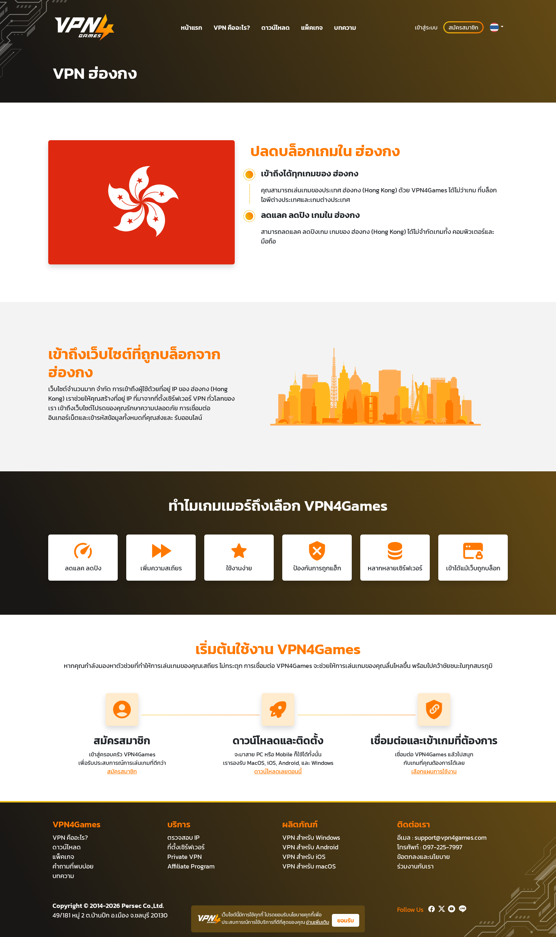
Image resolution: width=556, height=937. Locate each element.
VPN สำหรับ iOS (304, 856)
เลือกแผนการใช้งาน (434, 771)
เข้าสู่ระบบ (426, 27)
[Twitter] (440, 908)
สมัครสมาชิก (463, 27)
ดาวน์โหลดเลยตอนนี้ (278, 771)
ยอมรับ (345, 920)
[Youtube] (450, 908)
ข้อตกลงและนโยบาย (423, 856)
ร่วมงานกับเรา (415, 866)
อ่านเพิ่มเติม (317, 922)
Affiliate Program (191, 866)
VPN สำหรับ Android (310, 847)
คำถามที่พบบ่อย (73, 866)
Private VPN (184, 856)
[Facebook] (430, 908)
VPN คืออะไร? (231, 27)
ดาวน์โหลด (275, 27)
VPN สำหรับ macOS (309, 866)
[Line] (461, 908)
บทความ (345, 27)
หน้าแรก (191, 27)
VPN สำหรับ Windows (311, 837)
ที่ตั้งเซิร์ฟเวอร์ (186, 847)
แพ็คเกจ (312, 27)
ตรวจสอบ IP (183, 837)
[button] (496, 27)
